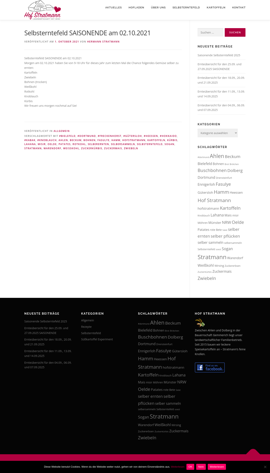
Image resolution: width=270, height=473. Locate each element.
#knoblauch (47, 140)
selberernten (98, 144)
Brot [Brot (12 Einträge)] (227, 164)
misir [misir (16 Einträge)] (235, 215)
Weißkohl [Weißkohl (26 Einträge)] (206, 265)
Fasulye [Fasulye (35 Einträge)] (223, 184)
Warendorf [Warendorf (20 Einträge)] (235, 258)
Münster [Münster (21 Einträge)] (214, 222)
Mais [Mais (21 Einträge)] (228, 215)
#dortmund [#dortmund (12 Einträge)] (203, 157)
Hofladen (136, 7)
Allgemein (62, 131)
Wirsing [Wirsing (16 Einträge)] (219, 266)
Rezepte (86, 327)
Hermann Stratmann (103, 41)
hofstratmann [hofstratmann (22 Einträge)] (208, 208)
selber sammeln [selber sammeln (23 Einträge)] (210, 242)
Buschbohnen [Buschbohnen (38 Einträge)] (212, 170)
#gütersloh (132, 136)
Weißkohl (71, 148)
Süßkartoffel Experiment (97, 339)
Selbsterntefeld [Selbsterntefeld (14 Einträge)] (206, 249)
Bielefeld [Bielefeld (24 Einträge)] (205, 163)
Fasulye (104, 140)
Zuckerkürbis (91, 148)
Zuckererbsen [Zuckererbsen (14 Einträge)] (232, 266)
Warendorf (52, 148)
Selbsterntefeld (186, 7)
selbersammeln (123, 144)
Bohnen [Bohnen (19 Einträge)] (218, 164)
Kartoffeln (216, 7)
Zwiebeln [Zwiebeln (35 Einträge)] (207, 278)
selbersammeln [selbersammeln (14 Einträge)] (233, 243)
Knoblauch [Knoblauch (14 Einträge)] (204, 215)
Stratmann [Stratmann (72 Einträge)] (212, 257)
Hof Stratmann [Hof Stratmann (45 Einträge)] (214, 200)
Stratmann (33, 148)
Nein (201, 466)
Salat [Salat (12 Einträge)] (225, 230)
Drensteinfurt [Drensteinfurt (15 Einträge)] (224, 178)
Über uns (158, 7)
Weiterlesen (177, 466)
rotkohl (79, 144)
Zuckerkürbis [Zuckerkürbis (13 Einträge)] (205, 271)
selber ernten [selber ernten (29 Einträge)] (150, 396)
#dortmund (87, 136)
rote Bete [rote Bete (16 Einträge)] (216, 230)
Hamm (115, 140)
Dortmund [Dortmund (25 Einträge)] (206, 177)
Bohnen (90, 140)
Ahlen (63, 140)
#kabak (29, 140)
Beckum (76, 140)
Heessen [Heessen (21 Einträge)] (236, 192)
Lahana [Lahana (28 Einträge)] (217, 215)
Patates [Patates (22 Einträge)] (203, 229)
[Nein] (265, 467)
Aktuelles (113, 7)
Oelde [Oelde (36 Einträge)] (238, 222)
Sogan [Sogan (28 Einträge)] (227, 248)
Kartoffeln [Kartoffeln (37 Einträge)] (230, 208)
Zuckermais (113, 148)
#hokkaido (168, 136)
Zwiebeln (131, 148)
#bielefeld (67, 136)
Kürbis (172, 140)
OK (190, 466)
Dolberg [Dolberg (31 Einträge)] (234, 170)
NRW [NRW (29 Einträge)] (226, 222)
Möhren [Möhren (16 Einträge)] (203, 223)
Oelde (52, 144)
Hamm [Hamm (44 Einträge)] (221, 192)
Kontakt (239, 7)
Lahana (30, 144)
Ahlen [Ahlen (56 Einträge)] (217, 156)
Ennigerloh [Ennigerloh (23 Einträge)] (206, 184)
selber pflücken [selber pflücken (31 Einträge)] (225, 236)
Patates (65, 144)
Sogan (169, 144)
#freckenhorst (109, 136)
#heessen (151, 136)
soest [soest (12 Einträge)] (218, 249)
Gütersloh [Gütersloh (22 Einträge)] (205, 192)
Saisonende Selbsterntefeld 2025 (219, 55)
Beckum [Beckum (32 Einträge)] (232, 156)
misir (42, 144)
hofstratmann (133, 140)
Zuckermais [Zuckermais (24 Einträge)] (222, 271)
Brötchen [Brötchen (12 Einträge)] (234, 164)
